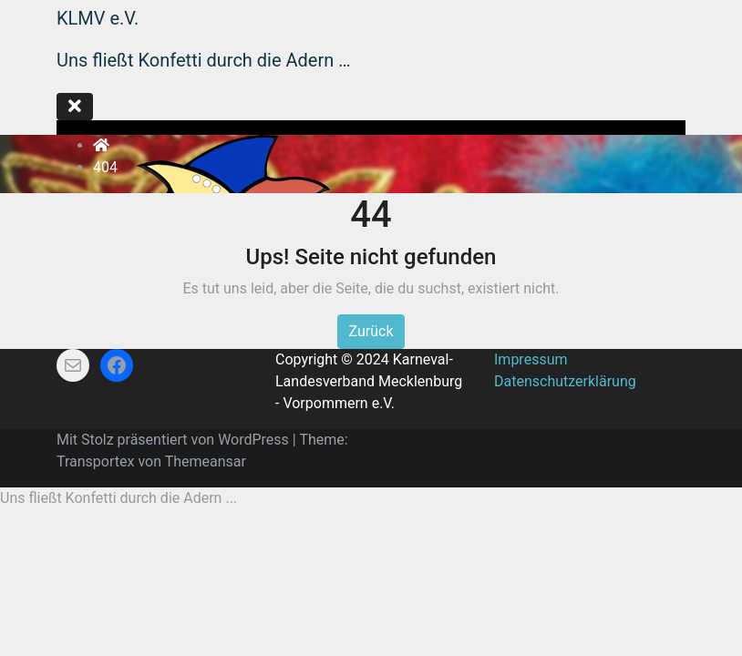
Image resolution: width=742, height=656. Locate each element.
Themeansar (205, 461)
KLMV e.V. (98, 18)
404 (105, 167)
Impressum (531, 359)
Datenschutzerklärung (565, 381)
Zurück (371, 331)
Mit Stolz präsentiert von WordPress (175, 439)
